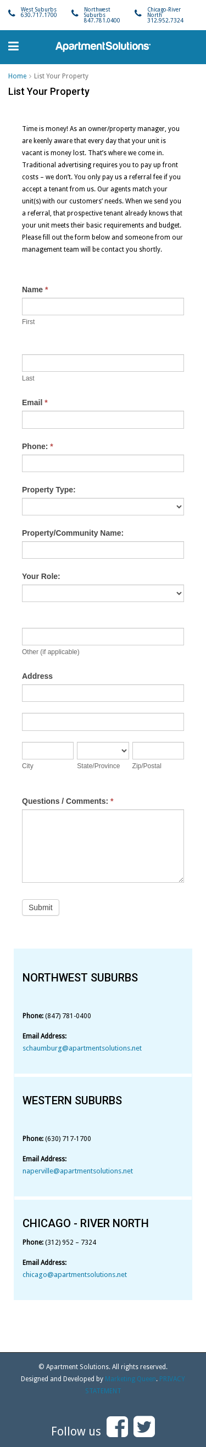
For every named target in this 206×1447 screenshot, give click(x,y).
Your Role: (41, 576)
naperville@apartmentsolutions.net (78, 1171)
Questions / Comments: (67, 801)
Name (35, 289)
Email (35, 402)
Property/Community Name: (73, 533)
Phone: (37, 446)
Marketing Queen (130, 1379)
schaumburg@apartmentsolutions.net (82, 1048)
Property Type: (49, 489)
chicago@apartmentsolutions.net (75, 1274)
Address (37, 676)
